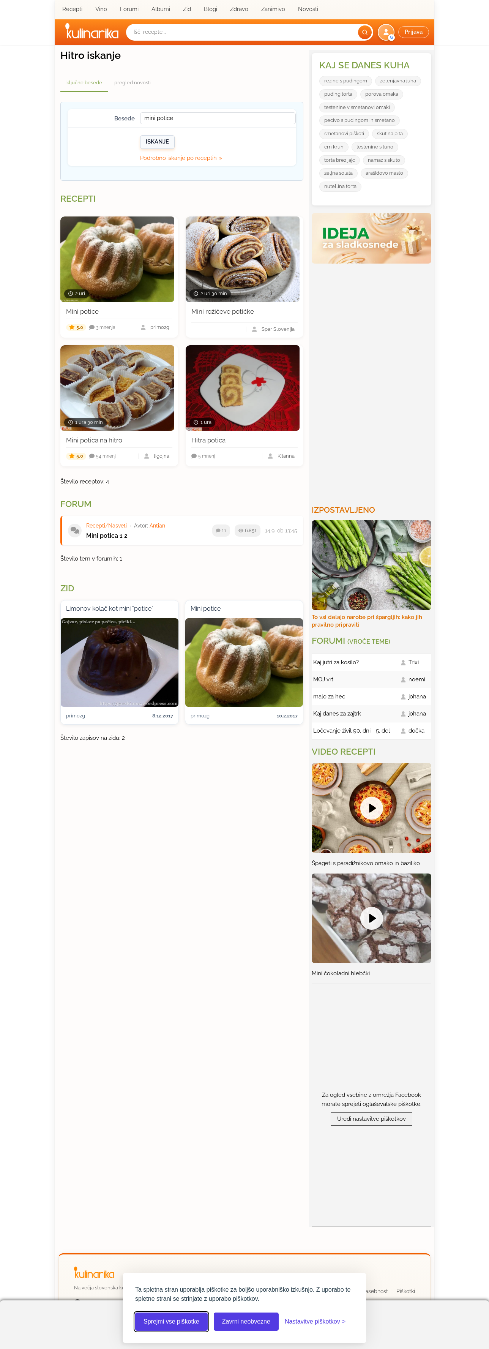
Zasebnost (375, 1291)
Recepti (72, 9)
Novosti (308, 9)
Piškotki (405, 1291)
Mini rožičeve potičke (222, 311)
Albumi (160, 9)
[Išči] (365, 32)
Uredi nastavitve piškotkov (371, 1118)
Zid (187, 9)
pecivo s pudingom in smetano (359, 120)
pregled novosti (132, 82)
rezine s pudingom (345, 81)
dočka (416, 730)
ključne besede (84, 82)
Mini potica (102, 535)
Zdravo (239, 9)
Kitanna (286, 456)
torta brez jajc (339, 160)
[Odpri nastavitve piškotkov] (315, 1322)
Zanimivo (273, 9)
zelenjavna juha (398, 81)
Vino (101, 9)
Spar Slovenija (278, 329)
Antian (157, 526)
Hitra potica (208, 440)
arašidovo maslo (384, 173)
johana (417, 696)
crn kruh (334, 147)
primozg (159, 327)
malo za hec (329, 696)
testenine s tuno (374, 147)
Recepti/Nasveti (106, 526)
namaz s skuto (384, 160)
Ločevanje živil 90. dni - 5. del (351, 730)
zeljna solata (338, 173)
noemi (417, 679)
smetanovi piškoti (344, 133)
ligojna (161, 456)
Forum (75, 504)
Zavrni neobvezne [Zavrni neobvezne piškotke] (246, 1321)
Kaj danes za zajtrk (337, 713)
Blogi (210, 9)
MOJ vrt (323, 679)
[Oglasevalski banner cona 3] (372, 381)
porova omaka (381, 94)
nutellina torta (340, 186)
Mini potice (82, 311)
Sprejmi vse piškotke (171, 1321)
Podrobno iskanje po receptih (178, 158)
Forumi (129, 9)
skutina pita (390, 133)
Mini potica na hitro (94, 440)
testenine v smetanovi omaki (357, 107)
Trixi (414, 662)
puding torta (338, 94)
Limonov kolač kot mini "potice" (109, 608)
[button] (404, 32)
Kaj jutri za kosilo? (336, 662)
